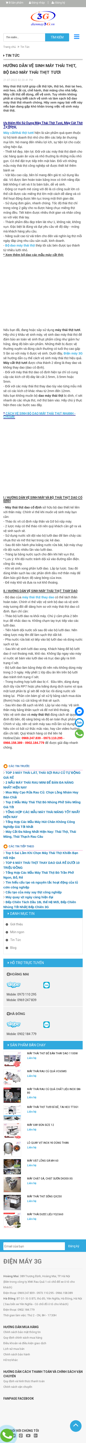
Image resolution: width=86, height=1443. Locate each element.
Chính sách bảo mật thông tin (22, 1332)
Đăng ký (58, 2)
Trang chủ (9, 47)
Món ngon (17, 932)
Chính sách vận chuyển (17, 1386)
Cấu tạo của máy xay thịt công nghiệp (34, 892)
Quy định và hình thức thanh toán (24, 1381)
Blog (13, 947)
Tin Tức (25, 47)
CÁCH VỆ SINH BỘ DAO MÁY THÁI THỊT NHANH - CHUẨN (39, 415)
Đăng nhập (37, 2)
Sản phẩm (16, 2)
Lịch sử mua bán (13, 1348)
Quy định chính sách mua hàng (22, 1337)
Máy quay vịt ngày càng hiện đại (29, 897)
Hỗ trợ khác (10, 1360)
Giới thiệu (16, 924)
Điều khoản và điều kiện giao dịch (24, 1343)
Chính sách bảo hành (16, 1354)
